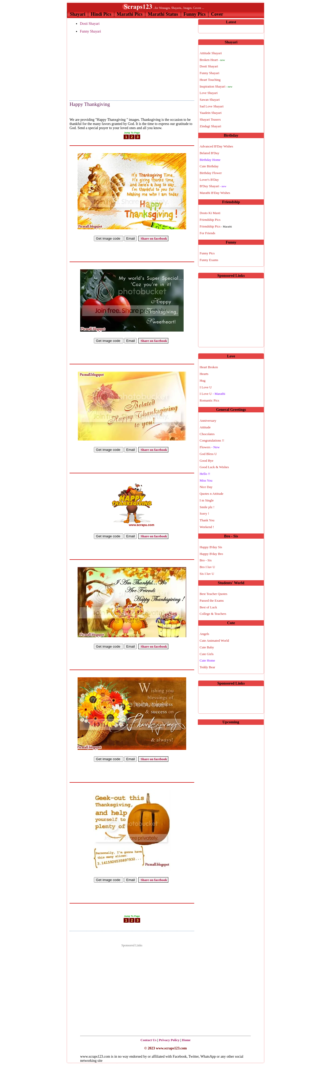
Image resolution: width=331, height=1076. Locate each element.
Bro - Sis (206, 560)
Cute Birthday (209, 166)
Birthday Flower (211, 173)
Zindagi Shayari (210, 126)
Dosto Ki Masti (210, 213)
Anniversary (208, 420)
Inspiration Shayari (216, 86)
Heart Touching (210, 80)
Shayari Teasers (210, 119)
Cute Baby (207, 647)
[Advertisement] (95, 67)
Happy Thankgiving (90, 104)
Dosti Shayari (90, 24)
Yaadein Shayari (211, 113)
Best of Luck (208, 607)
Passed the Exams (212, 600)
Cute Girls (207, 654)
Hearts (204, 374)
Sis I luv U (207, 574)
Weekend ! (207, 527)
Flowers (210, 447)
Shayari (77, 14)
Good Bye (206, 460)
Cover (217, 14)
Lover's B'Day (209, 180)
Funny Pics (195, 14)
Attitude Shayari (211, 53)
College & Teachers (213, 614)
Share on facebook (153, 238)
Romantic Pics (209, 400)
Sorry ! (204, 513)
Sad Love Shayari (211, 106)
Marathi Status (163, 14)
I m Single (207, 500)
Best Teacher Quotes (213, 594)
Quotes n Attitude (211, 494)
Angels (204, 634)
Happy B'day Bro (211, 554)
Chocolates (207, 434)
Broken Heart (212, 60)
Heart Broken (209, 367)
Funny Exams (209, 260)
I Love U (206, 387)
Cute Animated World (214, 640)
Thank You (207, 520)
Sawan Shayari (210, 99)
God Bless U (208, 454)
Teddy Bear (207, 667)
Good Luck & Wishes (214, 467)
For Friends (207, 233)
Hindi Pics (101, 14)
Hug (202, 380)
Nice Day (206, 487)
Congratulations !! (212, 440)
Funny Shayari (90, 31)
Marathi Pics (129, 14)
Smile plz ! (207, 507)
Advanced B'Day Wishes (216, 146)
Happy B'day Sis (211, 547)
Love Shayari (209, 93)
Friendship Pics (210, 220)
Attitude (205, 427)
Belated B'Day (209, 153)
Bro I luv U (207, 567)
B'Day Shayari (213, 186)
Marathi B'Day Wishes (215, 193)
